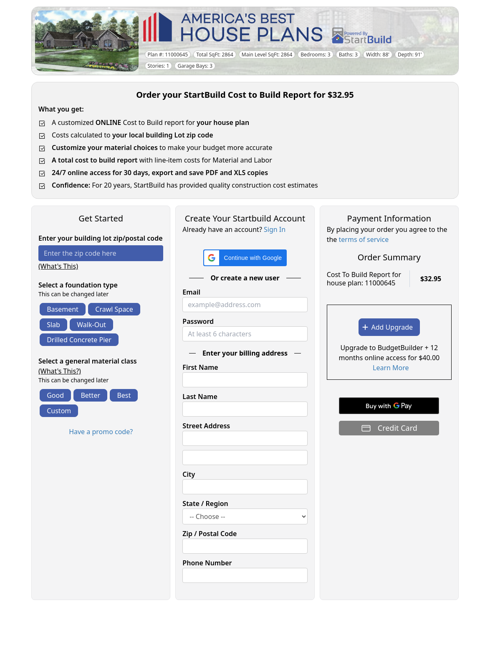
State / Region (205, 503)
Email (191, 292)
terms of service (364, 239)
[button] (245, 257)
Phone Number (207, 562)
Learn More (391, 367)
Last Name (199, 396)
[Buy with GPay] (389, 405)
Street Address (206, 425)
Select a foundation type (78, 285)
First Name (200, 367)
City (188, 474)
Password (198, 321)
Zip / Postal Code (209, 533)
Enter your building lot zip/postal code (100, 238)
